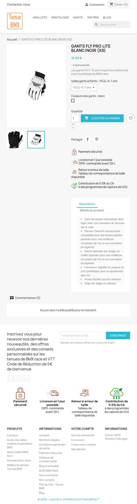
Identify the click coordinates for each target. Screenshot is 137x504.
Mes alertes (78, 449)
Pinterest (96, 139)
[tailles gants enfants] (84, 87)
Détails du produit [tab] (92, 210)
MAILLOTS (40, 17)
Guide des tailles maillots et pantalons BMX (19, 443)
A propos (12, 435)
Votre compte (82, 429)
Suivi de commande (83, 435)
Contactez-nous (18, 4)
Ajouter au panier (102, 118)
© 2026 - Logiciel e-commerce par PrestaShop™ (68, 499)
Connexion (78, 440)
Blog (41, 493)
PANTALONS (60, 17)
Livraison (44, 435)
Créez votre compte (83, 444)
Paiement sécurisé (50, 453)
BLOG (107, 17)
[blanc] (73, 101)
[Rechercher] (111, 24)
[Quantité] (75, 118)
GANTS (78, 17)
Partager (87, 139)
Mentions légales (49, 440)
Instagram (26, 378)
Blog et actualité (49, 466)
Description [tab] (87, 204)
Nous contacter (48, 475)
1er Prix (93, 17)
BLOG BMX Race (48, 470)
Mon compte (46, 480)
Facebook (10, 378)
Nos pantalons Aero (19, 460)
